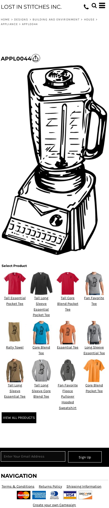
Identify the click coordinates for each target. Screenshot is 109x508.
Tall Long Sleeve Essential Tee (14, 391)
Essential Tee (67, 347)
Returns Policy (50, 486)
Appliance (9, 24)
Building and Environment (56, 19)
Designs (21, 19)
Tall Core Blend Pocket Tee (67, 303)
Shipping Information (83, 486)
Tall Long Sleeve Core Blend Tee (41, 391)
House (89, 19)
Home (5, 19)
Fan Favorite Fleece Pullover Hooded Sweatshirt (68, 396)
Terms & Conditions (18, 486)
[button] (94, 5)
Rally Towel (15, 347)
